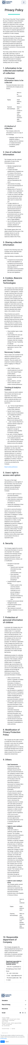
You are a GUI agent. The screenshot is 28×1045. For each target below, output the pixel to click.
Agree (2, 1041)
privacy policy (3, 1038)
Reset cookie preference (10, 467)
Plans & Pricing (14, 1005)
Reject (7, 1041)
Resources (14, 1009)
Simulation (14, 1000)
